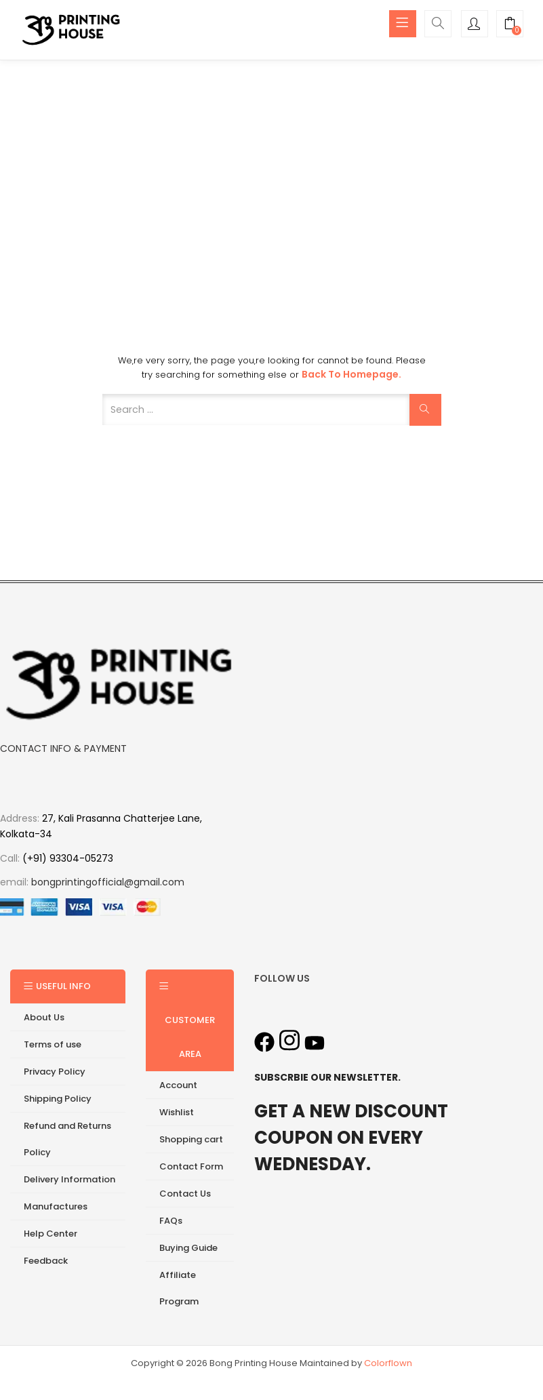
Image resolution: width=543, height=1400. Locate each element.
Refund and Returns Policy (67, 1139)
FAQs (170, 1221)
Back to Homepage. (351, 375)
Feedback (46, 1261)
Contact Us (185, 1194)
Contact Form (191, 1167)
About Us (44, 1018)
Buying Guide (188, 1248)
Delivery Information (69, 1180)
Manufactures (55, 1207)
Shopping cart (191, 1140)
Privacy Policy (54, 1072)
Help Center (50, 1234)
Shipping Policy (58, 1099)
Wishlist (176, 1112)
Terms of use (52, 1045)
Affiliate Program (179, 1288)
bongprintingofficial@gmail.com (107, 882)
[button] (510, 25)
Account (178, 1085)
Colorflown (388, 1363)
